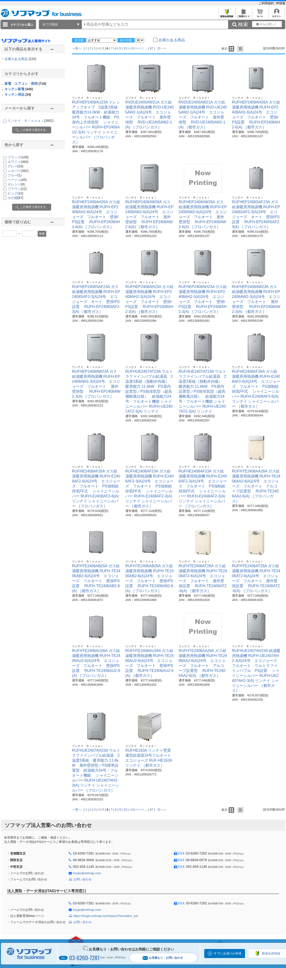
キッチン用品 (18, 94)
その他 (15, 198)
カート (260, 15)
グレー (15, 166)
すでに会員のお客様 (227, 953)
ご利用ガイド (243, 15)
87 (151, 48)
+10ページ (136, 48)
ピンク (15, 193)
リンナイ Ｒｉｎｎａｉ (31, 121)
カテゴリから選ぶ (21, 24)
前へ (78, 48)
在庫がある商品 (20, 59)
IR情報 (280, 3)
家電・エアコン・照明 (25, 83)
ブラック (18, 157)
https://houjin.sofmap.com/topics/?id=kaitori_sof (105, 916)
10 (125, 48)
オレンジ (16, 184)
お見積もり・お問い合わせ (163, 958)
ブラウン (17, 189)
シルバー (18, 171)
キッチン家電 (19, 89)
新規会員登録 (227, 15)
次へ (160, 48)
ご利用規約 (267, 3)
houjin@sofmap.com (87, 873)
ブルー (15, 175)
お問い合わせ (82, 879)
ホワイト (18, 162)
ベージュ (17, 180)
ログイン (276, 15)
